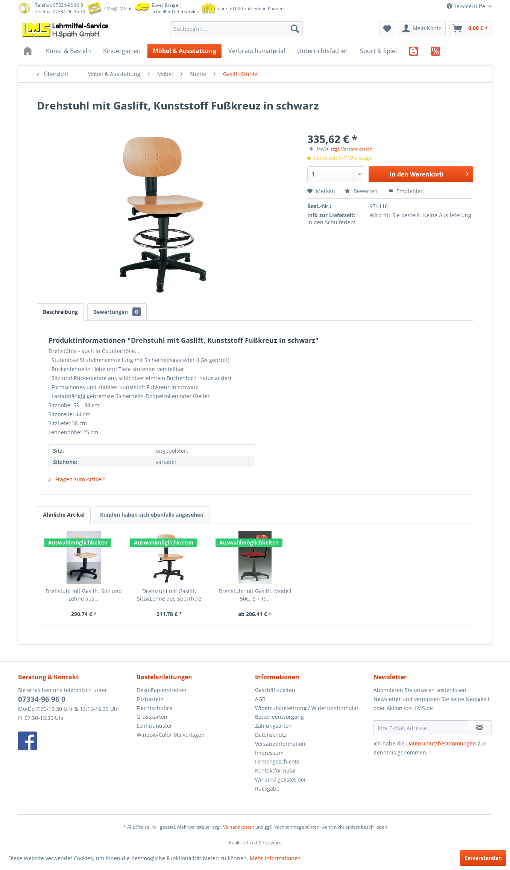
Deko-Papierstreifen (162, 690)
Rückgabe (267, 788)
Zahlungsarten (273, 725)
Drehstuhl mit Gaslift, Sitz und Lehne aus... (84, 594)
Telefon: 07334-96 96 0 (59, 5)
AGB (260, 699)
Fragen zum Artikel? (77, 479)
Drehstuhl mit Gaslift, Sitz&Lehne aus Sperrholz (169, 594)
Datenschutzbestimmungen (441, 743)
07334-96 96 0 (41, 699)
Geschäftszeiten (275, 690)
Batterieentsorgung (279, 716)
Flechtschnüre (154, 708)
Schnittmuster (154, 725)
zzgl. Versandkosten (351, 149)
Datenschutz (271, 734)
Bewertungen (117, 311)
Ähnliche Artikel (64, 514)
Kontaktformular (275, 770)
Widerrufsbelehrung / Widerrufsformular (307, 708)
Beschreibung (60, 311)
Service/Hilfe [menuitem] (467, 6)
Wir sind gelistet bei (280, 779)
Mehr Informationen (275, 858)
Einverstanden (483, 857)
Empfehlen (406, 191)
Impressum (269, 752)
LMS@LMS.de (118, 8)
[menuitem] (236, 28)
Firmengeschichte (277, 761)
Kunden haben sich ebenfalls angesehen (151, 514)
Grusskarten (152, 716)
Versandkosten (238, 827)
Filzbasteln (150, 699)
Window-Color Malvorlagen (171, 734)
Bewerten (362, 191)
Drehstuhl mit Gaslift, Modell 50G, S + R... (255, 594)
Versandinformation (280, 743)
